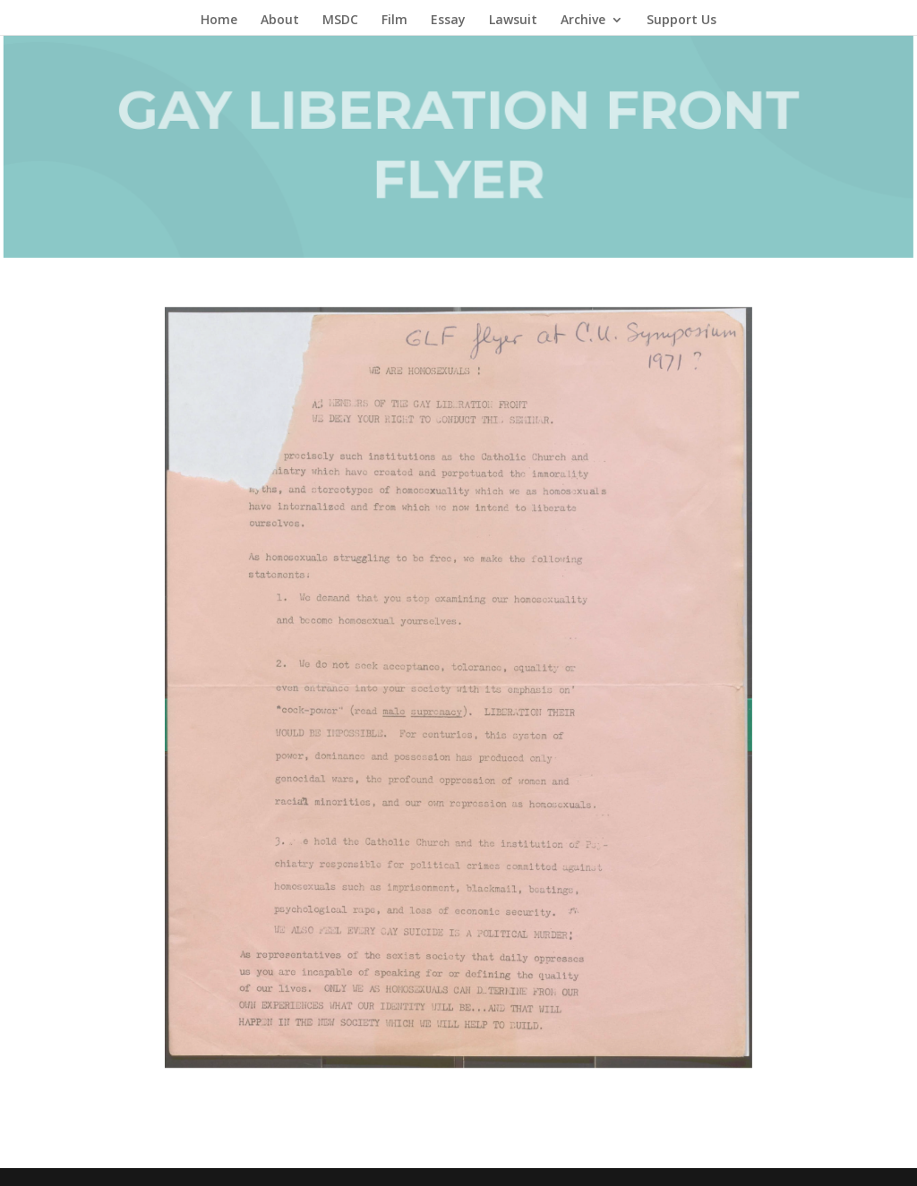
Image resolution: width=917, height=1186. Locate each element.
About (280, 20)
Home (219, 20)
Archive (583, 20)
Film (394, 20)
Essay (448, 20)
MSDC (340, 20)
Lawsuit (513, 20)
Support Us (681, 20)
